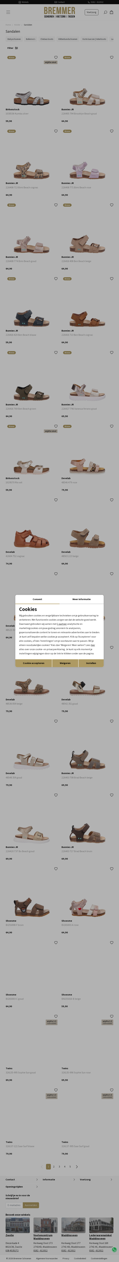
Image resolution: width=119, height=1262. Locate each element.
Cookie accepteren (33, 663)
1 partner (62, 624)
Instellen (91, 663)
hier (93, 645)
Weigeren (65, 663)
